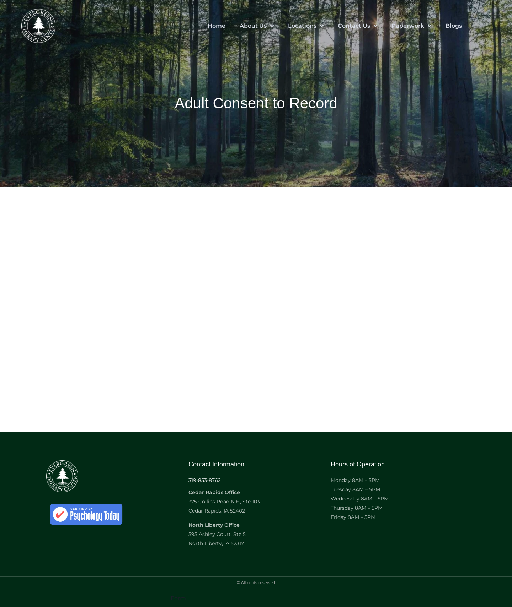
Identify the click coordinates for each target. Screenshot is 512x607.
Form (178, 598)
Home (216, 25)
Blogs (454, 25)
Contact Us (357, 25)
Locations (306, 25)
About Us (257, 25)
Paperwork (411, 25)
